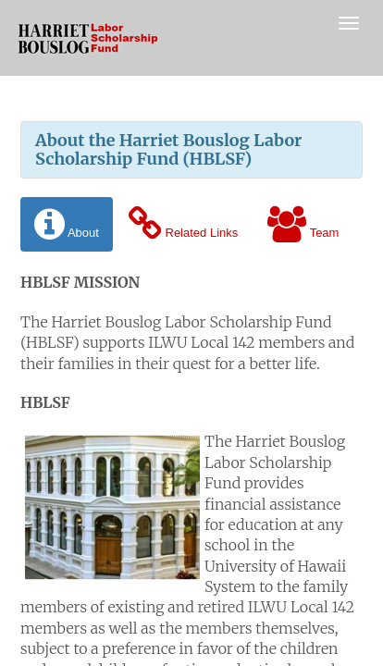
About (66, 224)
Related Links (183, 224)
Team (303, 224)
